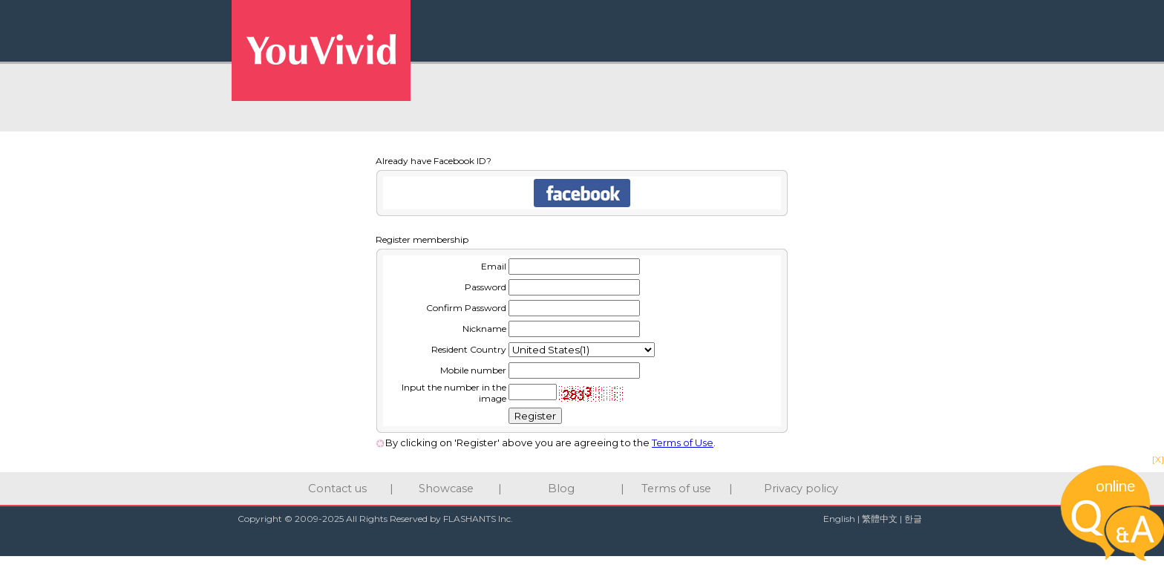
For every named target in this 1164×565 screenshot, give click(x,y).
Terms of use (676, 488)
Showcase (446, 488)
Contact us (337, 488)
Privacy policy (801, 488)
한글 (913, 518)
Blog (561, 488)
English (839, 518)
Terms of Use (682, 442)
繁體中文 (879, 518)
